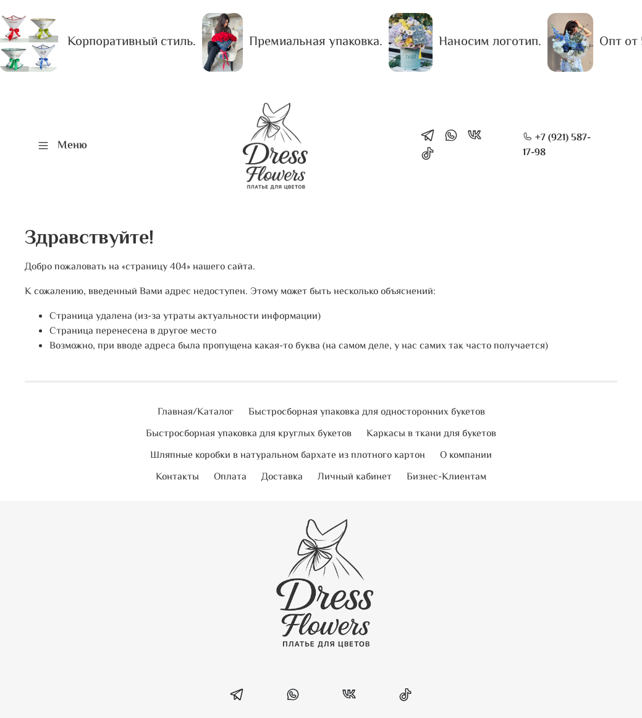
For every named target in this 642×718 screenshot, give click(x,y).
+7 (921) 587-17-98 (557, 145)
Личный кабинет (355, 477)
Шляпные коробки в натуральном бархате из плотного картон (287, 455)
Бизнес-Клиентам (446, 477)
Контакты (177, 477)
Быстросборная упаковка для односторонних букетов (366, 412)
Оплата (230, 477)
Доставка (282, 477)
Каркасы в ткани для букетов (431, 434)
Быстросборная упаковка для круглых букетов (249, 434)
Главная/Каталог (196, 412)
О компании (466, 455)
